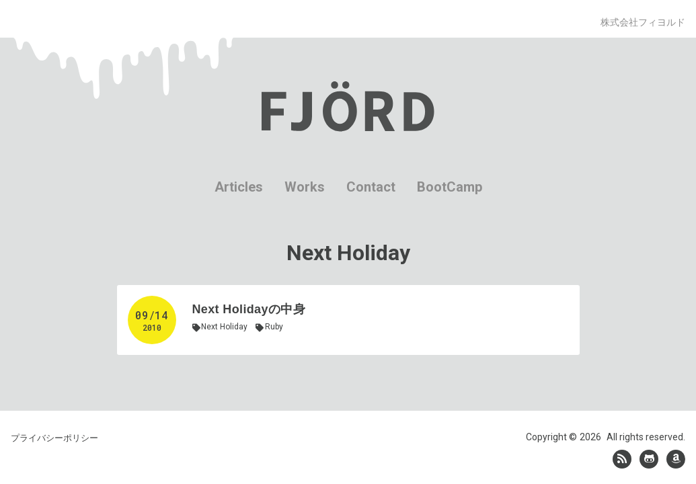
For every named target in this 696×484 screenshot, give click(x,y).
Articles (239, 187)
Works (304, 187)
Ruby (274, 326)
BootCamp (449, 187)
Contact (370, 187)
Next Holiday (224, 326)
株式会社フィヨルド (643, 22)
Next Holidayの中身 (248, 309)
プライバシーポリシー (54, 431)
